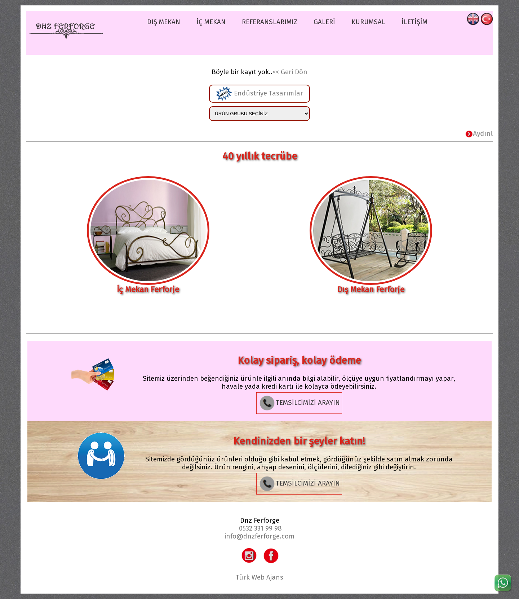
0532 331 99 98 (260, 528)
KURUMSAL (368, 22)
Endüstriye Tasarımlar (259, 93)
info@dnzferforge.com (259, 536)
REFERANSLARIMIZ (269, 22)
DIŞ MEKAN (163, 22)
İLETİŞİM (414, 22)
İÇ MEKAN (211, 22)
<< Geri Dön (289, 72)
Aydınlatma (489, 134)
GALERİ (324, 22)
